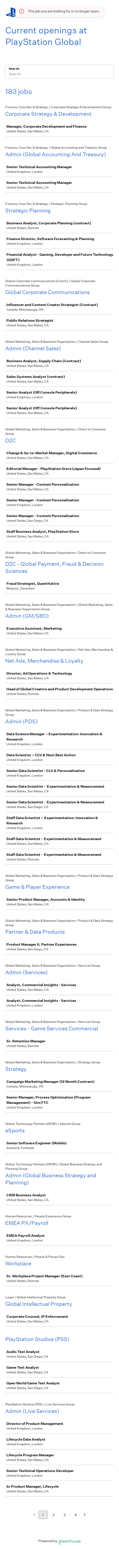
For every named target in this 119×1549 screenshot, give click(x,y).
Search (14, 69)
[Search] (59, 74)
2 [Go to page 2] (54, 1515)
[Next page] (85, 1515)
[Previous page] (34, 1515)
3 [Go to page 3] (64, 1515)
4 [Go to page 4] (75, 1515)
